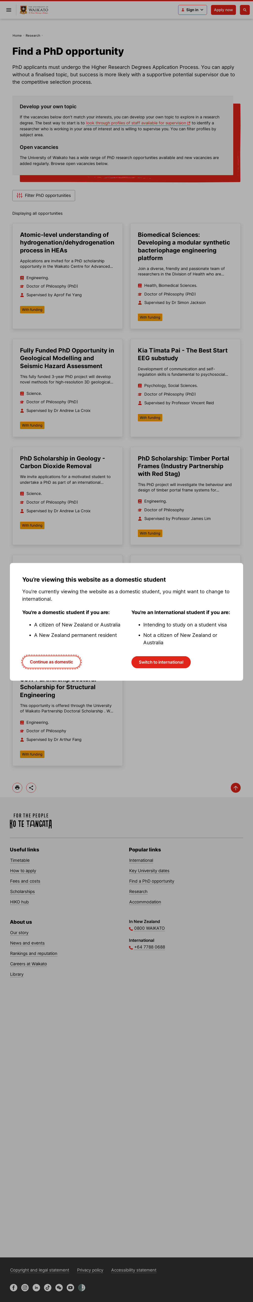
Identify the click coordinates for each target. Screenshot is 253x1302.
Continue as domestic (51, 661)
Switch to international (161, 662)
